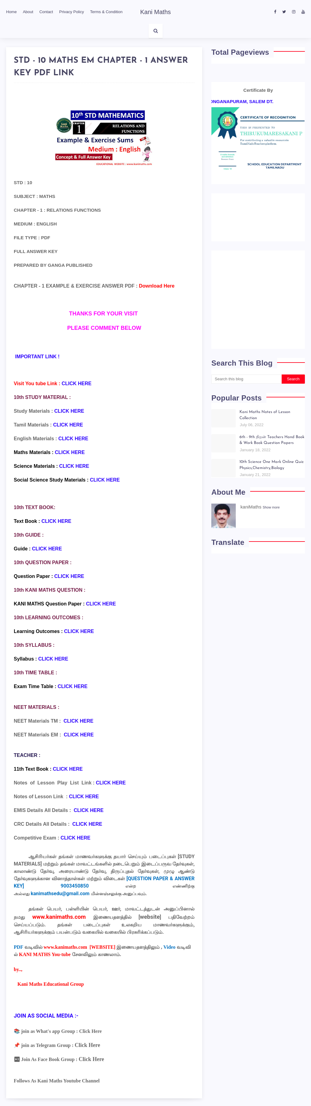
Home (11, 11)
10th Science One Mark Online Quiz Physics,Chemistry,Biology (271, 465)
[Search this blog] (246, 379)
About (28, 11)
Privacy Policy (71, 11)
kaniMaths (250, 506)
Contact (46, 11)
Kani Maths (155, 12)
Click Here (90, 1031)
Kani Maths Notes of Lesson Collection (264, 415)
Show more (271, 507)
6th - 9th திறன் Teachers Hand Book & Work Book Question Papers (271, 440)
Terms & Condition (106, 11)
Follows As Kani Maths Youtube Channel (57, 1080)
